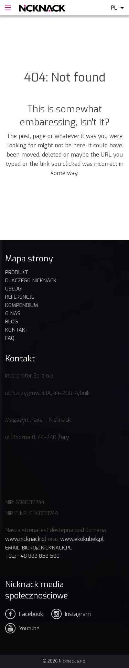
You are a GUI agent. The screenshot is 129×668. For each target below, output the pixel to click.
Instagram (78, 614)
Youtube (29, 628)
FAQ (9, 338)
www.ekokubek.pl (82, 539)
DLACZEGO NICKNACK (30, 280)
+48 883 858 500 (39, 556)
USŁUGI (13, 288)
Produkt (16, 272)
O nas (12, 313)
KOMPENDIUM (21, 305)
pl (114, 7)
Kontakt (17, 329)
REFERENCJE (19, 297)
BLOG (11, 321)
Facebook (31, 614)
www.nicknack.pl (25, 539)
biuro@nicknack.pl (47, 547)
